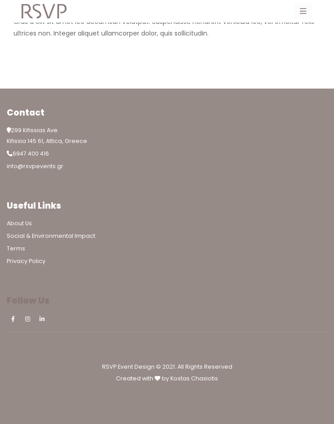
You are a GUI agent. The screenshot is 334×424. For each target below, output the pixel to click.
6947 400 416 (31, 153)
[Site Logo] (44, 11)
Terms (16, 248)
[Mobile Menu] (303, 11)
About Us (19, 223)
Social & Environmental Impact (51, 236)
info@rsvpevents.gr (35, 166)
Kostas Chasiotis (194, 378)
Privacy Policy (26, 261)
